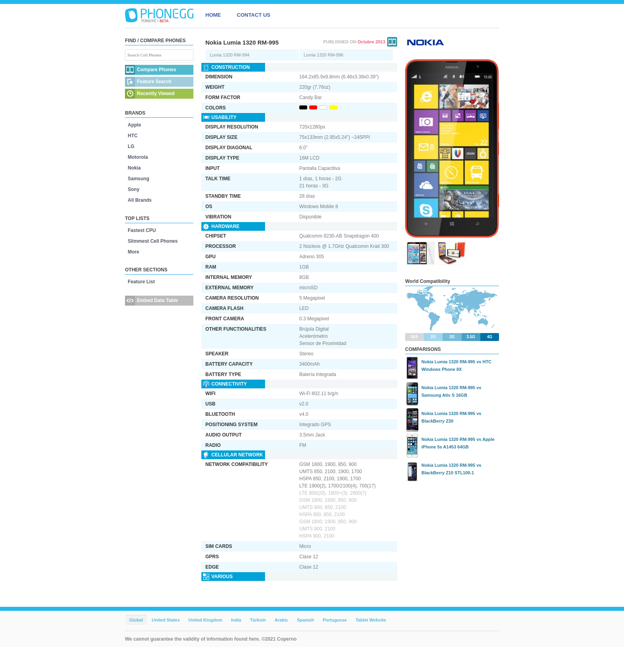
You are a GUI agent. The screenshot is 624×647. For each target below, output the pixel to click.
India (236, 620)
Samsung (138, 178)
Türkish (258, 620)
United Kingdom (205, 620)
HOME (213, 15)
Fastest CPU (142, 230)
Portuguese (335, 620)
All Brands (140, 200)
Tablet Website (370, 620)
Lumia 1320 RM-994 (230, 55)
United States (165, 620)
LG (131, 146)
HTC (133, 135)
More (133, 252)
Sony (133, 189)
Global (136, 620)
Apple (134, 125)
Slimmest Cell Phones (152, 241)
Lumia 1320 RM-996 (323, 55)
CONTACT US (253, 15)
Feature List (141, 282)
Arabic (281, 620)
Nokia (134, 168)
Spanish (305, 620)
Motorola (138, 157)
